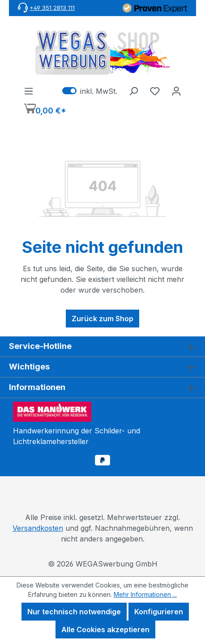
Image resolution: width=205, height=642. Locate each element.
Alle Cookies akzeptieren (105, 629)
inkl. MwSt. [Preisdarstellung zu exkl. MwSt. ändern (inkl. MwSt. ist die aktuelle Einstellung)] (90, 91)
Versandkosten (38, 528)
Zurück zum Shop (102, 318)
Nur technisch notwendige (74, 611)
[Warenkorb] (45, 110)
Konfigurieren (158, 611)
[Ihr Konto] (176, 91)
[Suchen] (133, 91)
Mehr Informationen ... (145, 594)
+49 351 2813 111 (52, 7)
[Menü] (28, 91)
